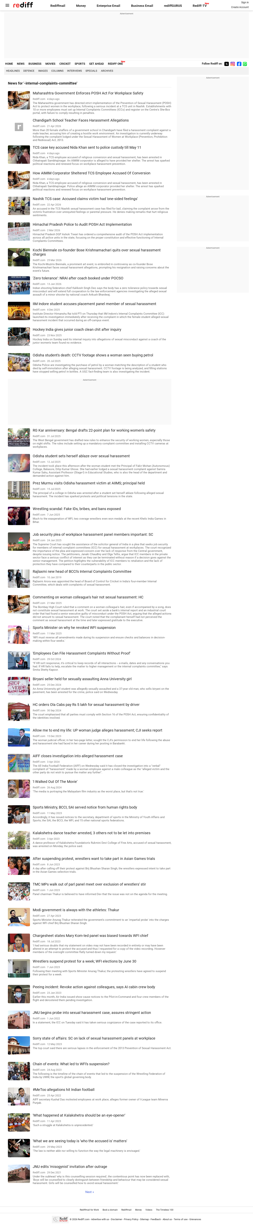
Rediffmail (57, 6)
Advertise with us (100, 1219)
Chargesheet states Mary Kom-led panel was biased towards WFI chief (90, 936)
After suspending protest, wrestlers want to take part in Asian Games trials (94, 859)
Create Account (240, 7)
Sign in (245, 2)
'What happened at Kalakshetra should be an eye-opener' (79, 1115)
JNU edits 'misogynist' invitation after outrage (70, 1167)
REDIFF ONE (115, 63)
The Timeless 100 (164, 1210)
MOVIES (50, 63)
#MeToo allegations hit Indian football (64, 1090)
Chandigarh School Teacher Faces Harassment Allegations (81, 120)
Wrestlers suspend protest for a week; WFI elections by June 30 (84, 961)
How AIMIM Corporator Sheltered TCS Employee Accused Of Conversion (91, 173)
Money (81, 6)
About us (167, 1219)
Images (43, 70)
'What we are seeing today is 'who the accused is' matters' (80, 1141)
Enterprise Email (108, 6)
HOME (9, 63)
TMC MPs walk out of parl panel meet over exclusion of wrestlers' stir (89, 884)
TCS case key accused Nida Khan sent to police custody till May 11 (87, 147)
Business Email (142, 6)
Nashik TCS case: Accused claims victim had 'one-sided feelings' (85, 199)
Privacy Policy (131, 1219)
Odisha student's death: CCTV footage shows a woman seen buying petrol (93, 355)
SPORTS (80, 63)
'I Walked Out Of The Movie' (55, 782)
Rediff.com (83, 1219)
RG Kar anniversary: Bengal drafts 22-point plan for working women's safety (94, 430)
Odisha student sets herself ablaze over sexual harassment (81, 456)
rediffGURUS (173, 6)
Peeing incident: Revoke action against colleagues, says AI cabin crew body (94, 987)
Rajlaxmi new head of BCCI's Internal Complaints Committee (82, 571)
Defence (28, 70)
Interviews (74, 70)
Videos (148, 1210)
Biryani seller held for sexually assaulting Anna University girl (82, 679)
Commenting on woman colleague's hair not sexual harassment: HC (88, 597)
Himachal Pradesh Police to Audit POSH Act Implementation (82, 224)
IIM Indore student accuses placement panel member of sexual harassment (94, 304)
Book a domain (110, 1210)
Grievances (195, 1219)
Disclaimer (116, 1219)
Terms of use (181, 1219)
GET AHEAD (96, 63)
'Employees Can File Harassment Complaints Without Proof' (81, 653)
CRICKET (65, 63)
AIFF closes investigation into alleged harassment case (78, 756)
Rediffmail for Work (89, 1210)
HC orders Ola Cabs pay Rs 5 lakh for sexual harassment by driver (86, 705)
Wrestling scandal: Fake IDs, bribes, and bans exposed (77, 509)
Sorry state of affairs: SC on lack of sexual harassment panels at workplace (94, 1038)
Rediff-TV (200, 6)
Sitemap (144, 1219)
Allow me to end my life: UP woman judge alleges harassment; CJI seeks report (97, 730)
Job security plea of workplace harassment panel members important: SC (93, 534)
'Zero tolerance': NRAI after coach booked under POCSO (78, 278)
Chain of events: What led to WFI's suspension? (71, 1064)
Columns (57, 70)
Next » (89, 1192)
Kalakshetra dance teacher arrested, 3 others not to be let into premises (91, 833)
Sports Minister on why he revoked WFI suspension (74, 628)
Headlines (13, 70)
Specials (91, 70)
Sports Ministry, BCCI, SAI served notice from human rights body (85, 807)
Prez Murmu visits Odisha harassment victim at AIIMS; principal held (89, 483)
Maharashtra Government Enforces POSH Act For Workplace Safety (88, 93)
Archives (107, 70)
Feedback (156, 1219)
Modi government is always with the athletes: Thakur (76, 910)
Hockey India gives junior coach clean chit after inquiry (77, 329)
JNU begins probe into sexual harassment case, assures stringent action (92, 1013)
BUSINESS (34, 63)
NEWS (20, 63)
